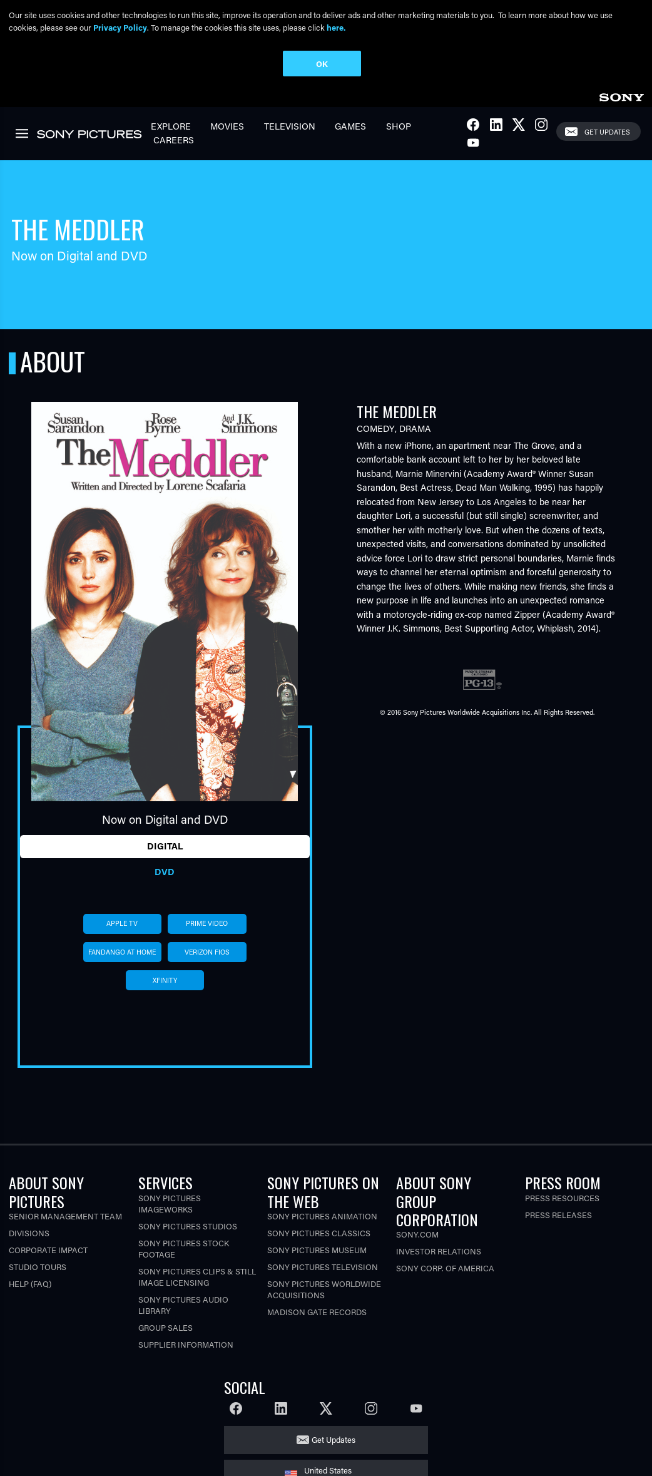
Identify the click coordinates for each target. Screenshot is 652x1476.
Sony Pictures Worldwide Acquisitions (324, 1289)
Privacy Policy (120, 27)
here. (336, 27)
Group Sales (165, 1327)
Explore (171, 126)
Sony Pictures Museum (317, 1249)
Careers (173, 140)
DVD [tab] (165, 872)
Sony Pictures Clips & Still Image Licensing (197, 1277)
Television (289, 126)
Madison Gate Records (317, 1311)
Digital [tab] (165, 846)
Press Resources (562, 1197)
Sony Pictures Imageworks (169, 1203)
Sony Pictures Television (322, 1266)
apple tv (122, 923)
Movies (227, 126)
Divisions (29, 1232)
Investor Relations (438, 1251)
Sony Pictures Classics (318, 1232)
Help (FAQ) (30, 1283)
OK (322, 63)
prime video (207, 923)
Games (350, 126)
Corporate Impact (48, 1249)
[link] (621, 95)
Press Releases (558, 1214)
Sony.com (417, 1234)
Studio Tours (37, 1266)
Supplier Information (185, 1344)
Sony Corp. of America (445, 1268)
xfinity (165, 980)
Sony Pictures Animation (322, 1216)
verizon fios (207, 952)
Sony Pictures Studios (187, 1226)
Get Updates (607, 131)
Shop (398, 126)
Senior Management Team (65, 1216)
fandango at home (122, 952)
